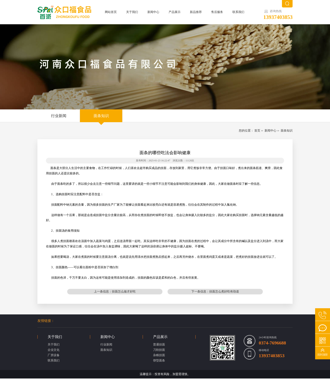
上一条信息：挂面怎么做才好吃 (115, 291)
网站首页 (111, 12)
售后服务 (217, 12)
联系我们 (238, 12)
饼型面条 (159, 360)
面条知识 (101, 116)
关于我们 (132, 12)
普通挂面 (159, 344)
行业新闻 (58, 116)
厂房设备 (54, 355)
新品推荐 (196, 12)
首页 (257, 130)
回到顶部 (322, 354)
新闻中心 (153, 12)
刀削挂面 (159, 349)
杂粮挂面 (159, 355)
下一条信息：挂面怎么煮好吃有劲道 (215, 291)
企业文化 (54, 349)
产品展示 (175, 12)
